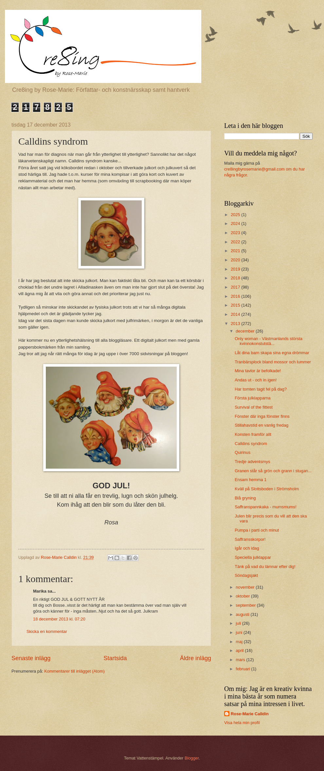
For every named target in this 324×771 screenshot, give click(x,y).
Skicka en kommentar (47, 631)
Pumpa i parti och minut (257, 530)
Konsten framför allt (253, 434)
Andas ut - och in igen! (256, 379)
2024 (236, 223)
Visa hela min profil (242, 722)
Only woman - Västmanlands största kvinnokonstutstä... (268, 341)
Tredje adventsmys (252, 461)
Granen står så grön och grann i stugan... (273, 470)
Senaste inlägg (30, 658)
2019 (236, 269)
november (246, 587)
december (246, 331)
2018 (236, 277)
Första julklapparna (253, 398)
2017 (236, 287)
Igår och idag (247, 548)
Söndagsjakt (246, 575)
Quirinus (242, 452)
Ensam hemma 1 (250, 479)
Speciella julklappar (253, 557)
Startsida (115, 658)
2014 (236, 314)
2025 (236, 214)
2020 (236, 259)
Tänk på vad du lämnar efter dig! (265, 566)
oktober (243, 596)
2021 (236, 250)
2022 (236, 241)
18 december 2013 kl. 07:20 (59, 619)
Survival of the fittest (254, 407)
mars (241, 659)
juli (239, 623)
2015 (236, 305)
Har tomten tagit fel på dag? (261, 389)
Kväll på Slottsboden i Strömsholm (267, 488)
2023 (236, 232)
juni (239, 632)
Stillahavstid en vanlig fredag (261, 425)
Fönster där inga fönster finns (262, 416)
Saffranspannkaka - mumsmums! (266, 506)
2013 (236, 323)
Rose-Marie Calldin (250, 713)
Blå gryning (245, 498)
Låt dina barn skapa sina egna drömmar (272, 352)
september (246, 605)
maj (239, 641)
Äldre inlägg (195, 658)
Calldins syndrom (251, 443)
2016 (236, 296)
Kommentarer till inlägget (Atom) (74, 671)
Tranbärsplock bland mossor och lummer (273, 361)
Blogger (192, 758)
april (240, 650)
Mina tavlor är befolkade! (258, 370)
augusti (243, 614)
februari (243, 668)
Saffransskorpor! (250, 539)
